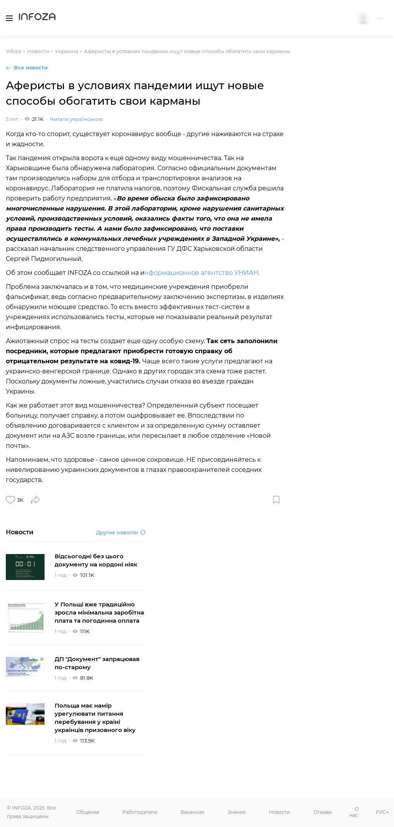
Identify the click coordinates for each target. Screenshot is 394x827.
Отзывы (322, 812)
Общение (87, 812)
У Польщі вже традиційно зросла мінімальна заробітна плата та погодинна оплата (99, 612)
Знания (237, 812)
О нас (354, 812)
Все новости (31, 67)
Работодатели (139, 812)
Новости (279, 812)
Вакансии (192, 812)
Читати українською (76, 119)
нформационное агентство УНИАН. (202, 272)
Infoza (37, 17)
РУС (381, 812)
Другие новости (120, 532)
